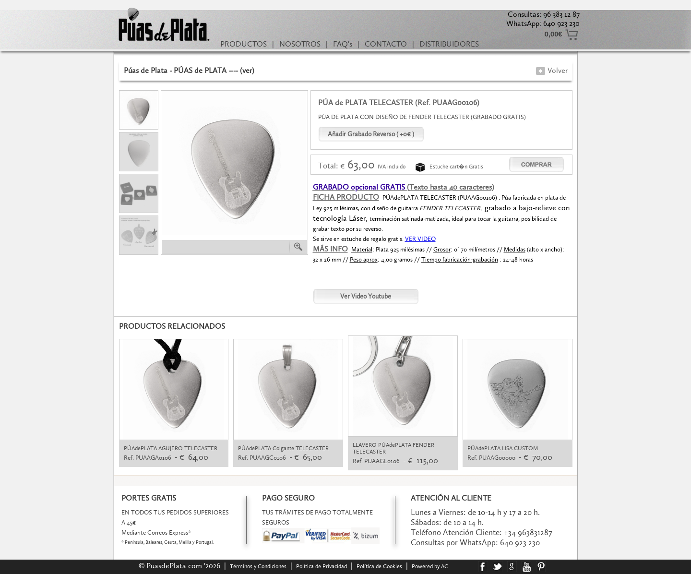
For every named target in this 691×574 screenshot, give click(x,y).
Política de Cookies (379, 566)
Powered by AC (431, 566)
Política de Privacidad (321, 566)
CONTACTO (386, 43)
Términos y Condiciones (258, 566)
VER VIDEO (420, 238)
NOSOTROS (300, 43)
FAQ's (342, 43)
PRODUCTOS (243, 43)
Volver (552, 70)
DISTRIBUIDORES (449, 43)
